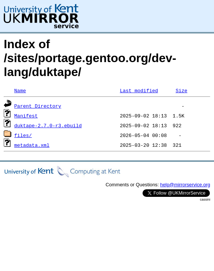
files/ (23, 135)
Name (20, 90)
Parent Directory (37, 105)
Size (181, 90)
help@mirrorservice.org (185, 184)
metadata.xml (32, 145)
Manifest (26, 115)
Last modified (139, 90)
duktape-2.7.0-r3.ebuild (48, 125)
